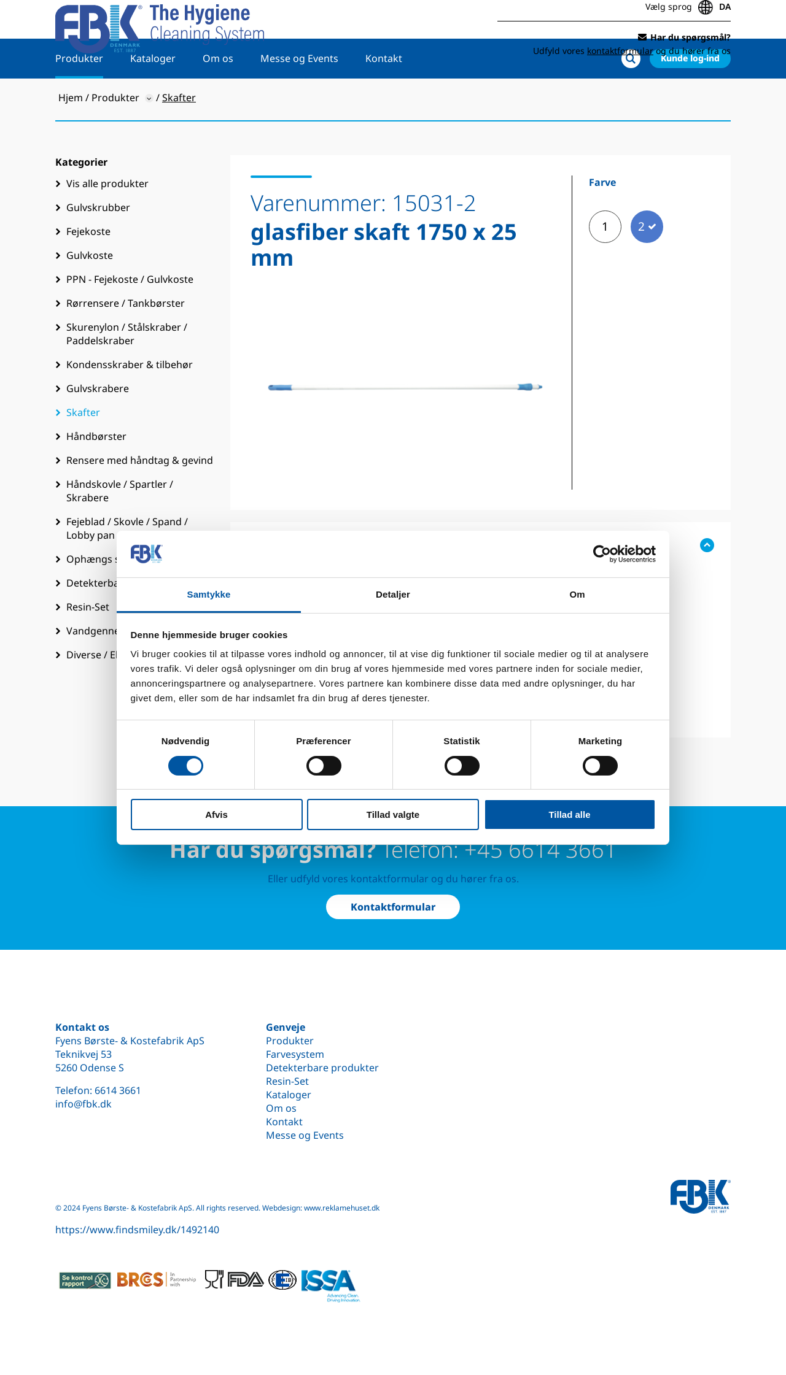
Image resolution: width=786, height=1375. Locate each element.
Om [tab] (577, 594)
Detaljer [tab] (393, 594)
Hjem (70, 135)
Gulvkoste (89, 293)
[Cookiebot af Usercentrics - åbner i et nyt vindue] (602, 554)
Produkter (79, 96)
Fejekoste (88, 269)
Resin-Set (287, 1081)
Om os (218, 96)
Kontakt (383, 96)
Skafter (83, 450)
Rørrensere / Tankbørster (125, 341)
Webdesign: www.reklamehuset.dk (320, 1208)
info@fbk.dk (83, 1104)
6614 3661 (118, 1090)
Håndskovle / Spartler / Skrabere (119, 528)
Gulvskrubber (98, 245)
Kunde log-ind (690, 96)
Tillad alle (569, 814)
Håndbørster (96, 474)
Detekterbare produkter (322, 1067)
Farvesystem (295, 1054)
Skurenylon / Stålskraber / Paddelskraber (126, 371)
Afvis (216, 814)
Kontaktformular (393, 907)
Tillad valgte (393, 814)
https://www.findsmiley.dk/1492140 (137, 1229)
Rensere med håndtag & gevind (139, 498)
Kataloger (153, 96)
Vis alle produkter (107, 221)
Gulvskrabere (97, 426)
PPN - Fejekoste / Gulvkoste (129, 317)
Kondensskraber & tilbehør (129, 402)
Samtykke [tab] (209, 594)
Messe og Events (299, 96)
